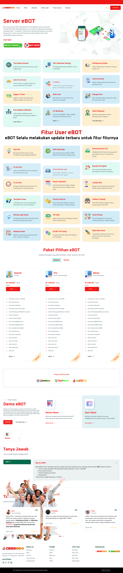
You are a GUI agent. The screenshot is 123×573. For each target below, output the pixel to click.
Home (18, 8)
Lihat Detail (17, 140)
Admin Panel (50, 423)
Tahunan (66, 260)
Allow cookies (106, 570)
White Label (45, 8)
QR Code (74, 555)
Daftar (56, 138)
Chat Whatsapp (97, 138)
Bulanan (56, 260)
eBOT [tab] (8, 464)
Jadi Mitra (115, 7)
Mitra (25, 8)
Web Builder (76, 561)
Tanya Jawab (57, 8)
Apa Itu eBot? (41, 474)
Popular (37, 358)
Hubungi (67, 8)
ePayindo (34, 8)
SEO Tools (75, 558)
